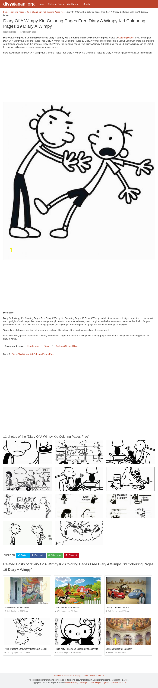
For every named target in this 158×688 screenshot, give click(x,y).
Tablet (47, 346)
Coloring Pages (56, 4)
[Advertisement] (79, 79)
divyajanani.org (19, 3)
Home (41, 4)
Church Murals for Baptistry (119, 649)
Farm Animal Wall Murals (67, 607)
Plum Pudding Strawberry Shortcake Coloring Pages (30, 649)
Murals (86, 4)
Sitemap (57, 676)
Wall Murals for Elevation (16, 607)
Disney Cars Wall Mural (117, 607)
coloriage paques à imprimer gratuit (94, 683)
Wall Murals (73, 4)
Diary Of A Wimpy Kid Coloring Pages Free (33, 354)
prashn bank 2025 (118, 683)
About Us (100, 676)
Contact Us (67, 676)
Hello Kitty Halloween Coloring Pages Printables (78, 649)
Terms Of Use (89, 676)
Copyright (77, 676)
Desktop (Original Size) (67, 346)
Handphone (33, 346)
